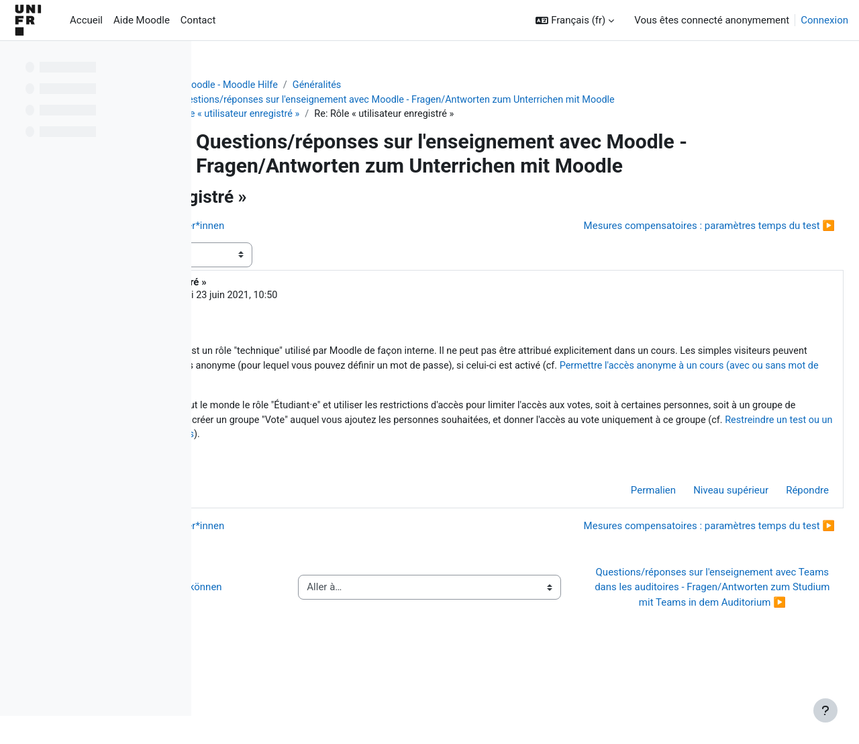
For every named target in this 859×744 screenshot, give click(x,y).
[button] (575, 20)
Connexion (824, 20)
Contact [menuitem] (198, 20)
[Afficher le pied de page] (825, 710)
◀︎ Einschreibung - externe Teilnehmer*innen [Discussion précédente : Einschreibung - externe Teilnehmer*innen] (326, 227)
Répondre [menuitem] (775, 527)
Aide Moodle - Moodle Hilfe (306, 85)
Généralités (407, 85)
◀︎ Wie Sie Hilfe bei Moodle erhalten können (311, 639)
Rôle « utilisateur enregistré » (325, 115)
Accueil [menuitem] (86, 20)
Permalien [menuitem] (621, 527)
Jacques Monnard (316, 297)
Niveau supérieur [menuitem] (698, 527)
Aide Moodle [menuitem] (141, 20)
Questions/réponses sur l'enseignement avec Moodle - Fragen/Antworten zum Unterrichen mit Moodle (489, 101)
